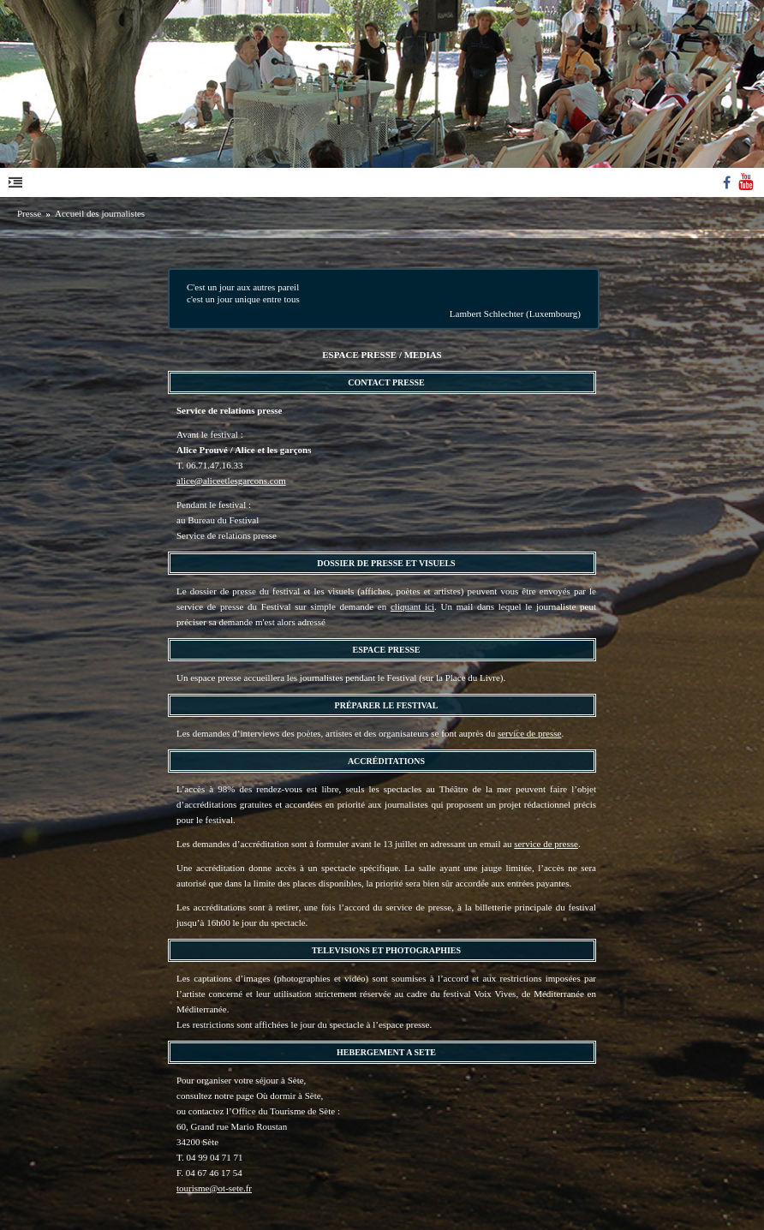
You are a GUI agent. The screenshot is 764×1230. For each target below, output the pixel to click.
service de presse (530, 733)
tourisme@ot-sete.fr (214, 1188)
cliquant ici (412, 606)
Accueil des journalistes (100, 213)
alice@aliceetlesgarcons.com (231, 480)
